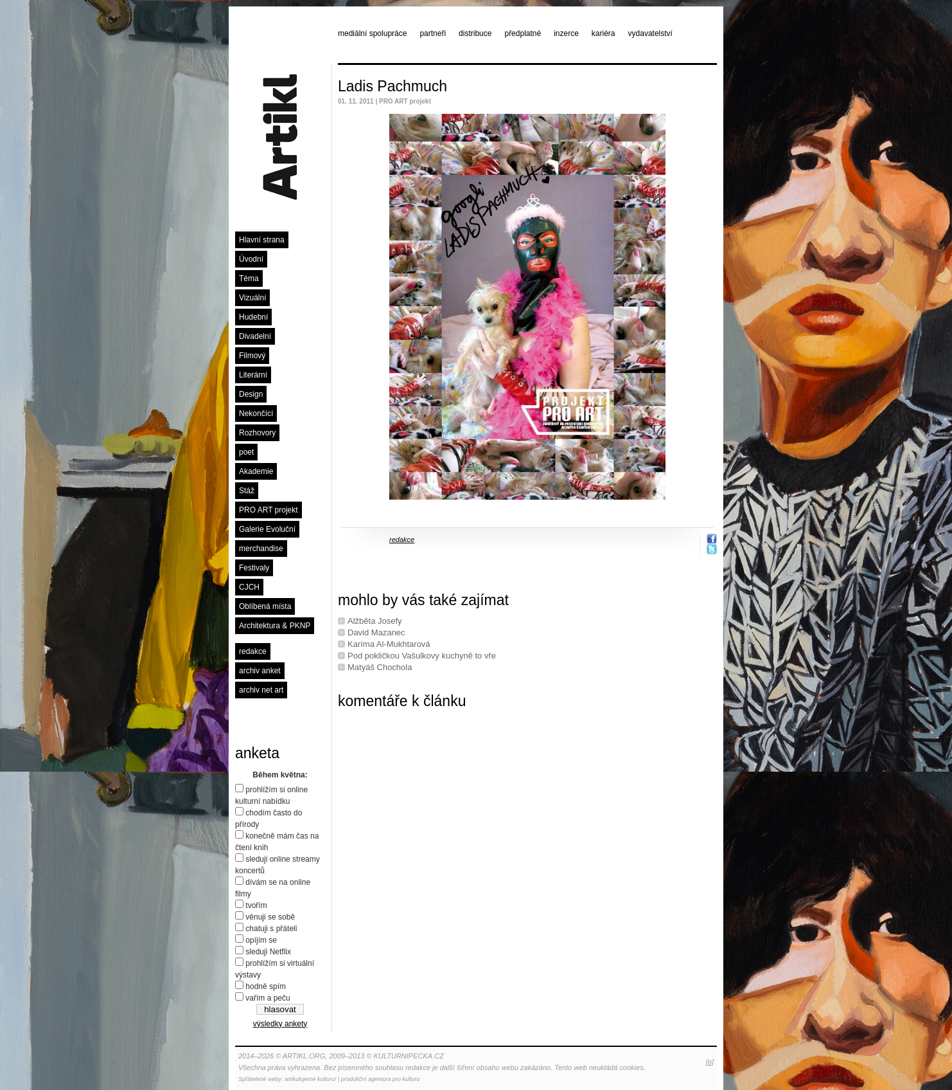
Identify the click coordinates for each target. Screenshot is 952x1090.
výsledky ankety (280, 1023)
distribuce (475, 33)
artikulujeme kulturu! (311, 1079)
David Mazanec (376, 632)
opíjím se (261, 940)
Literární (253, 374)
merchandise (261, 548)
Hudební (253, 317)
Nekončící (256, 413)
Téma (249, 278)
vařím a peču (267, 998)
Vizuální (252, 297)
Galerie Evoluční (267, 529)
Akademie (256, 471)
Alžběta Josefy (375, 621)
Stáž (246, 490)
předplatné (522, 33)
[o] (710, 1062)
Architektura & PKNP (274, 625)
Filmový (252, 355)
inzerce (566, 33)
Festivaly (254, 567)
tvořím (256, 905)
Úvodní (251, 259)
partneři (432, 33)
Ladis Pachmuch (392, 86)
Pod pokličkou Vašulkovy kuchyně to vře (422, 655)
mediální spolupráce (372, 33)
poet (246, 452)
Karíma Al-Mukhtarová (389, 644)
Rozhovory (257, 432)
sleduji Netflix (268, 951)
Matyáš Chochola (380, 667)
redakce (253, 651)
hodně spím (265, 986)
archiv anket (260, 670)
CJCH (249, 587)
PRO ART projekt (268, 509)
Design (251, 394)
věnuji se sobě (270, 917)
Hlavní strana (262, 239)
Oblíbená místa (265, 606)
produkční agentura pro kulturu (380, 1079)
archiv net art (261, 690)
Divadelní (255, 336)
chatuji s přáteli (271, 928)
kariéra (603, 33)
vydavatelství (650, 33)
